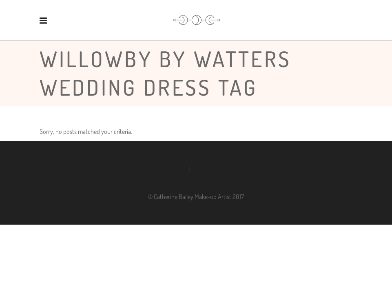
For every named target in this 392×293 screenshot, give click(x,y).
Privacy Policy (170, 169)
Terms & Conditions (215, 169)
